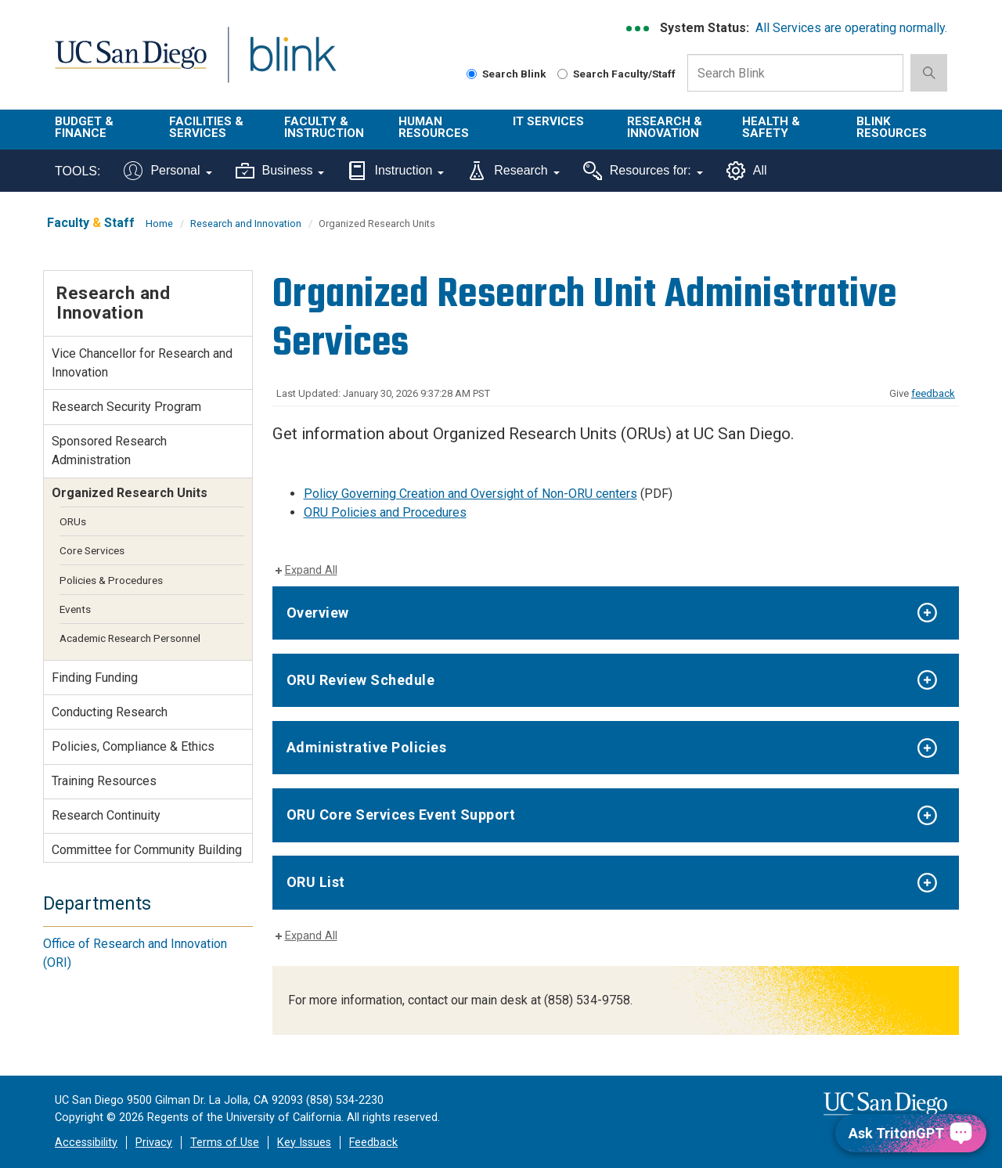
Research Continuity (106, 815)
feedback (933, 393)
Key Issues (304, 1142)
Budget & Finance (84, 127)
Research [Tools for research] (513, 170)
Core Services (91, 550)
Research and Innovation (245, 223)
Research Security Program (126, 406)
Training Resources (104, 780)
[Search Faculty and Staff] (562, 74)
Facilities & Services (206, 127)
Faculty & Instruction (324, 127)
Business (280, 170)
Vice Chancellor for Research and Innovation (142, 363)
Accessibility (86, 1142)
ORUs (72, 521)
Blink (292, 63)
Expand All (311, 570)
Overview (318, 612)
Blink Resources (891, 127)
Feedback (373, 1142)
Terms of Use (224, 1142)
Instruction (396, 170)
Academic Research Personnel (129, 638)
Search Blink (506, 73)
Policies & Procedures (111, 580)
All (746, 170)
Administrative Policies (367, 747)
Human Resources (433, 127)
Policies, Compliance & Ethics (133, 746)
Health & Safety (771, 127)
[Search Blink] (472, 74)
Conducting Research (110, 712)
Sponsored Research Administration (109, 450)
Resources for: (643, 170)
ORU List (316, 882)
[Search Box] (795, 73)
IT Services (548, 121)
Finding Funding (95, 677)
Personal (167, 170)
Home (159, 223)
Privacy (153, 1142)
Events (75, 609)
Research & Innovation (664, 127)
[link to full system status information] (638, 28)
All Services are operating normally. (851, 27)
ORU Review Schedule (361, 680)
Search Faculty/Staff (616, 73)
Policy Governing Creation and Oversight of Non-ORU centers (470, 493)
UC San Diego (130, 63)
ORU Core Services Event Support (401, 814)
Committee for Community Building (147, 849)
